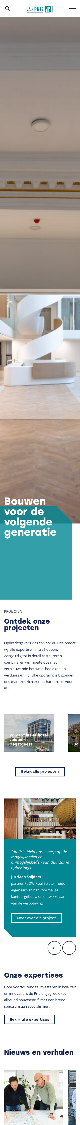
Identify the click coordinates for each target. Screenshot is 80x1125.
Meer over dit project (36, 918)
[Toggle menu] (72, 8)
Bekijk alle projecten (40, 771)
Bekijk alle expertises (29, 1019)
